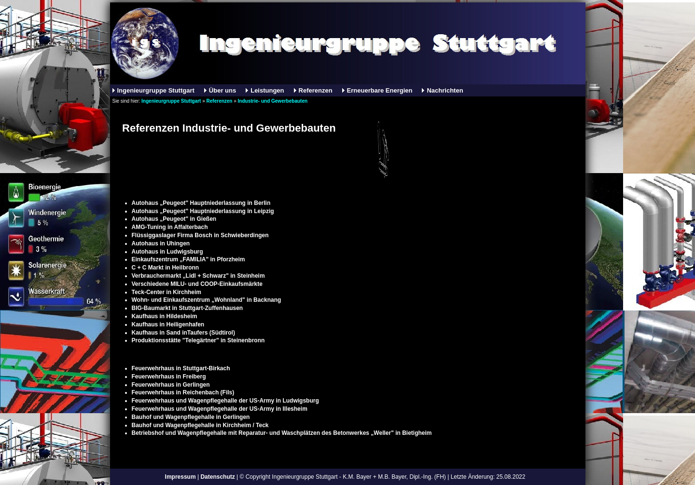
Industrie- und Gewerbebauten (272, 101)
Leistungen (267, 90)
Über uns (222, 90)
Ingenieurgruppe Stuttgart (156, 90)
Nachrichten (445, 90)
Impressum (180, 476)
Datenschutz (217, 476)
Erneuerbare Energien (380, 90)
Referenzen (316, 90)
